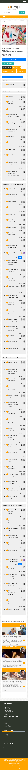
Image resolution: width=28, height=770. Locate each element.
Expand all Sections (7, 76)
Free (20, 257)
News (6, 722)
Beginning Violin (7, 669)
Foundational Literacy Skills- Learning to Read (10, 647)
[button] (22, 253)
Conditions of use (9, 711)
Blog (6, 723)
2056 (21, 51)
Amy (7, 50)
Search (6, 720)
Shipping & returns (9, 708)
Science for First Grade (9, 624)
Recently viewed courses (11, 725)
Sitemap (7, 707)
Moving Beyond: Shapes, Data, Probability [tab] (13, 506)
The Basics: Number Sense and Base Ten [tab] (13, 92)
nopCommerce (17, 763)
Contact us (7, 714)
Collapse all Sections (17, 76)
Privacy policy (8, 710)
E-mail (6, 735)
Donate (6, 734)
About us (7, 713)
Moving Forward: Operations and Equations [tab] (13, 185)
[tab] (7, 67)
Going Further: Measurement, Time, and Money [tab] (14, 358)
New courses (8, 726)
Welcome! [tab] (5, 80)
